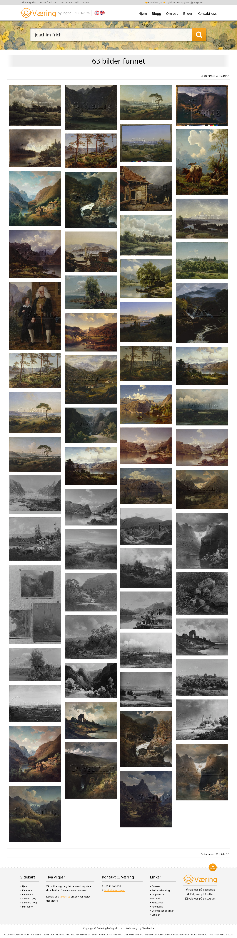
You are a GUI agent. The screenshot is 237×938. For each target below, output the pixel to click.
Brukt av (156, 914)
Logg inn (183, 2)
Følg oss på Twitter (200, 894)
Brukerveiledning (161, 890)
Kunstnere (27, 894)
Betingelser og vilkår (163, 910)
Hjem (142, 13)
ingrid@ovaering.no (114, 890)
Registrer (197, 2)
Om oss (172, 13)
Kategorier (28, 890)
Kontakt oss (207, 13)
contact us (64, 896)
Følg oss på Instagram (200, 898)
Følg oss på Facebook (200, 889)
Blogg (156, 13)
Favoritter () (153, 2)
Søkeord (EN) (29, 898)
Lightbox (169, 2)
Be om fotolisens (49, 2)
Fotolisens (157, 906)
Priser (86, 2)
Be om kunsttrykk (70, 2)
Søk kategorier (28, 2)
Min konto (27, 906)
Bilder (188, 13)
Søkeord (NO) (29, 902)
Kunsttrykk (157, 902)
